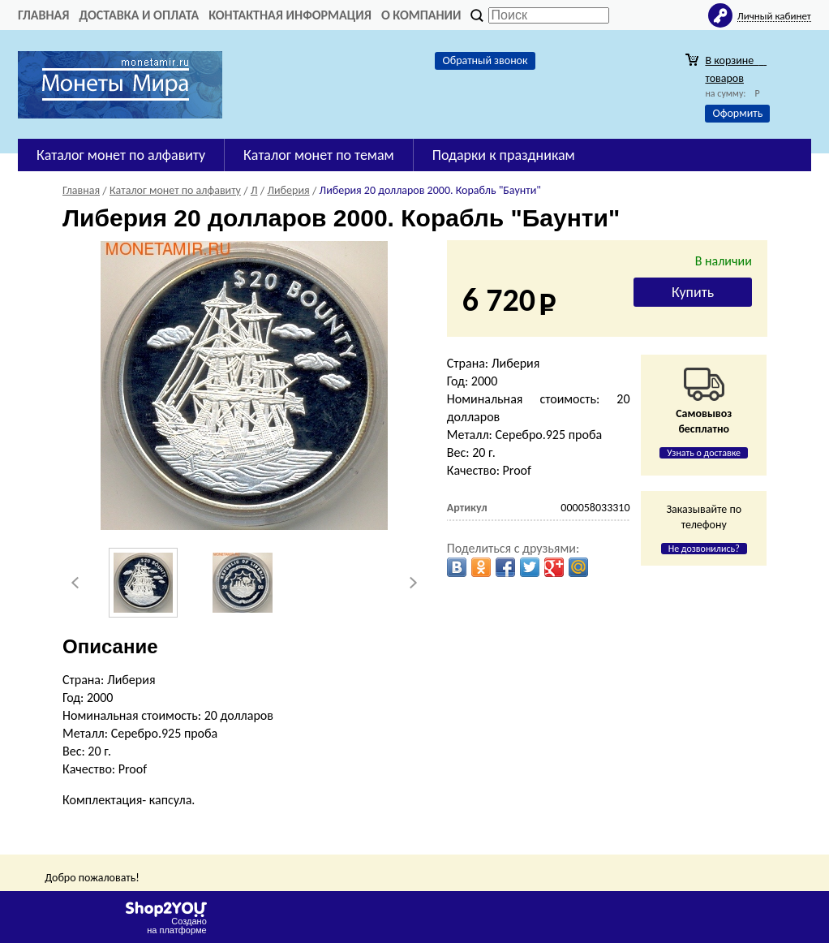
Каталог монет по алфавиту (121, 155)
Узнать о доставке (704, 453)
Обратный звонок (484, 60)
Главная (43, 15)
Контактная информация (290, 15)
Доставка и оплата (139, 15)
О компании (421, 15)
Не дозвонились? (704, 548)
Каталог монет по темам (318, 155)
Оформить (737, 113)
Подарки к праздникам (503, 155)
